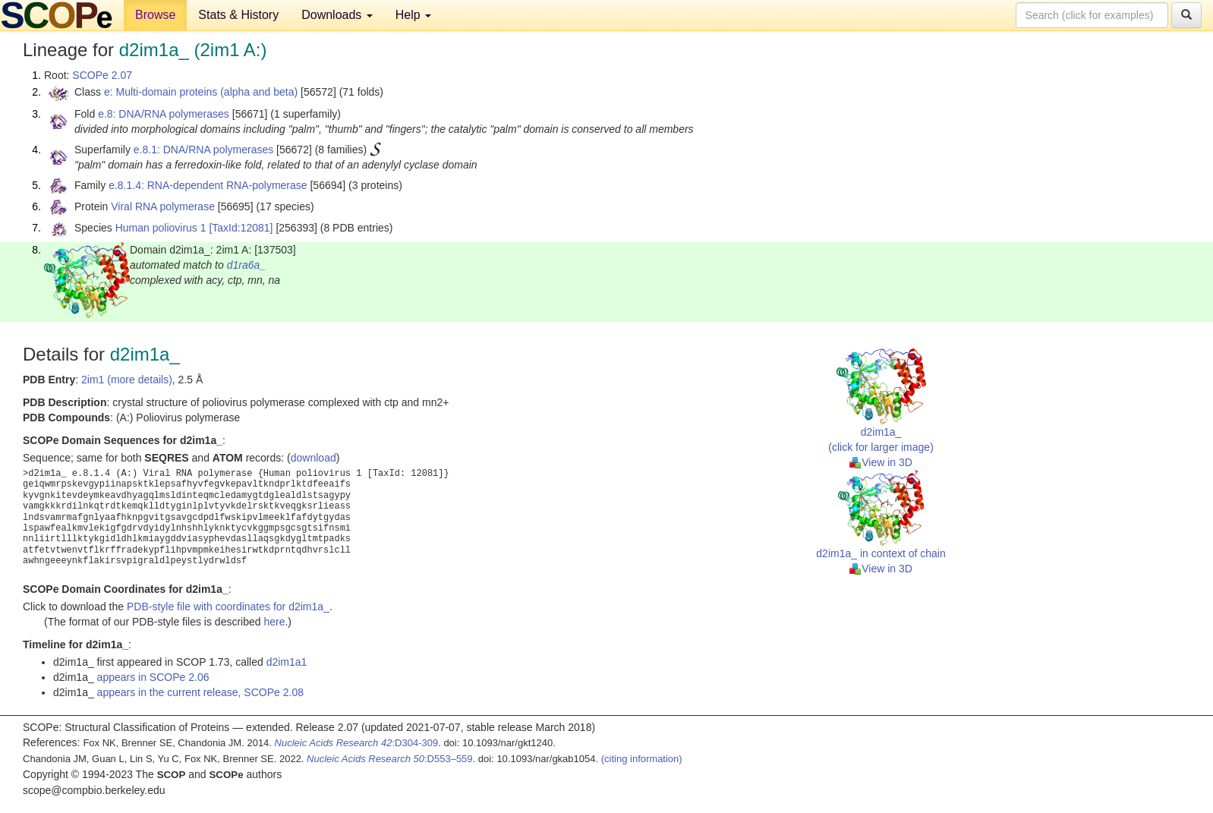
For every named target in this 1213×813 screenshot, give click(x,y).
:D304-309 (357, 742)
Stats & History (238, 14)
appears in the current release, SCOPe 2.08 (200, 692)
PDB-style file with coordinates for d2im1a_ (228, 606)
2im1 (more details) (126, 379)
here (274, 622)
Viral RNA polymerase (163, 206)
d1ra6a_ (246, 265)
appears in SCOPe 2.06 (153, 677)
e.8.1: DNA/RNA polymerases (203, 149)
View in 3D (880, 462)
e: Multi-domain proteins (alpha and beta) (201, 92)
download (313, 458)
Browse (155, 14)
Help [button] (413, 14)
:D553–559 (390, 758)
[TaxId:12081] (241, 228)
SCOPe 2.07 (102, 75)
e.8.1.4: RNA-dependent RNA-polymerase (208, 185)
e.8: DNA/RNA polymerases (163, 114)
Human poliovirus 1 (160, 228)
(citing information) (641, 758)
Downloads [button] (337, 14)
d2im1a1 (286, 662)
